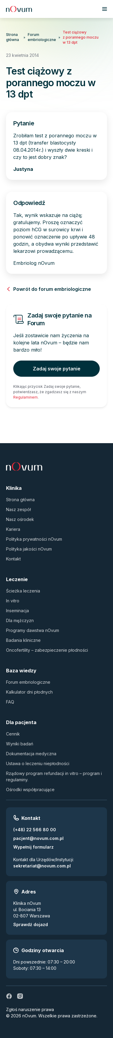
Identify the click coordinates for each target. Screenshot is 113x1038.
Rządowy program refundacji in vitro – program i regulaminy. (54, 776)
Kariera (13, 529)
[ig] (20, 996)
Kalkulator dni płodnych (29, 691)
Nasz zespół (18, 509)
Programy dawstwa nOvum (32, 630)
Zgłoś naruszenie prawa (30, 1009)
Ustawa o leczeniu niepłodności (37, 763)
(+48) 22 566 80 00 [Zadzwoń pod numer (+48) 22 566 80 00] (34, 829)
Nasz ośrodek (20, 519)
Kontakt (13, 558)
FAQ (10, 701)
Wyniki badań (19, 743)
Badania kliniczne (23, 640)
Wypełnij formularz (33, 846)
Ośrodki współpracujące (30, 789)
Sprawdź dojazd (30, 924)
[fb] (9, 996)
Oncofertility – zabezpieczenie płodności (47, 650)
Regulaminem (25, 397)
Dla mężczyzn (20, 620)
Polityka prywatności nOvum (34, 539)
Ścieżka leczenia (23, 590)
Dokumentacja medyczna (31, 753)
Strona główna (12, 37)
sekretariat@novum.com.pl (42, 865)
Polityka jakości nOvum (29, 548)
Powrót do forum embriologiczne (48, 289)
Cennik (13, 733)
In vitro (12, 600)
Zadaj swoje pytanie (56, 369)
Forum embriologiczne (42, 37)
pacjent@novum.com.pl (38, 838)
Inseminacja (17, 610)
